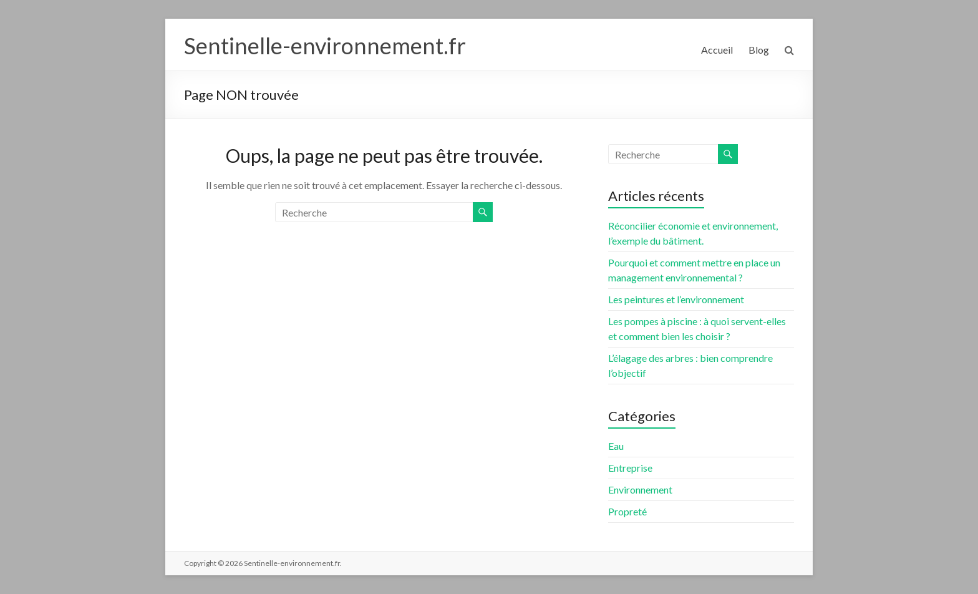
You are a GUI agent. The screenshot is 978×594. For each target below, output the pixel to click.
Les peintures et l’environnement (676, 299)
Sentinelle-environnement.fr (325, 45)
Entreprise (630, 468)
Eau (616, 446)
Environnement (640, 489)
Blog (758, 50)
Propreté (627, 511)
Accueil (717, 50)
